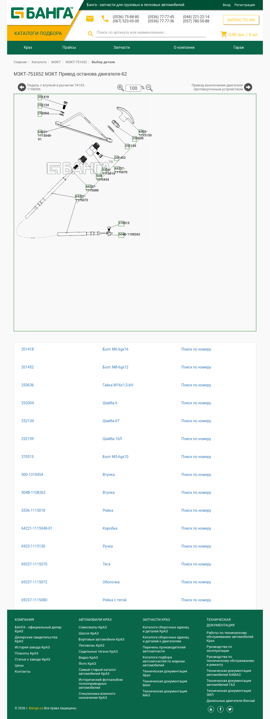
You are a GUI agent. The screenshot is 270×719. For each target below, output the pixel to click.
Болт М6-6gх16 (115, 349)
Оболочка (111, 582)
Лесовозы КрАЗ (91, 645)
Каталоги (39, 62)
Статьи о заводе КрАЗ (32, 659)
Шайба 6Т (111, 421)
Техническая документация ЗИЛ (229, 693)
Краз (28, 47)
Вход (226, 5)
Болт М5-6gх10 (115, 457)
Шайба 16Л (112, 439)
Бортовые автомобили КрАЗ (101, 639)
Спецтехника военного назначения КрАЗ (97, 696)
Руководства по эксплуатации (219, 649)
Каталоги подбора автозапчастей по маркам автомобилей (164, 661)
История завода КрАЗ (32, 647)
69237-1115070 (34, 564)
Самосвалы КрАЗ (93, 627)
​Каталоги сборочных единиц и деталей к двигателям (166, 639)
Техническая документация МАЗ (165, 693)
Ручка (108, 546)
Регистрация (244, 5)
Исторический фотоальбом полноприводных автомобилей (101, 684)
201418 (27, 349)
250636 (27, 385)
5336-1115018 (33, 510)
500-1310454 (32, 474)
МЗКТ (56, 62)
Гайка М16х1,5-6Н (118, 385)
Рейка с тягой (115, 600)
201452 (27, 367)
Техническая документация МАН (165, 683)
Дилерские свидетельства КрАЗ (36, 639)
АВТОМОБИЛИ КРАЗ (95, 620)
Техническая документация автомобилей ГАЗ (229, 683)
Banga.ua (36, 708)
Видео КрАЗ (88, 657)
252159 (27, 439)
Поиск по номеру (196, 349)
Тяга (106, 564)
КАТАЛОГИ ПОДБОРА (38, 33)
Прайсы (69, 47)
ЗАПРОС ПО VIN (241, 20)
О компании (184, 47)
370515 (27, 457)
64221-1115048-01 (36, 528)
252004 (27, 403)
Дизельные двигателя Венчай (231, 701)
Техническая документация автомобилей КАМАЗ (229, 673)
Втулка (109, 474)
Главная (20, 62)
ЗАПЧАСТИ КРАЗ (156, 620)
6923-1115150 (33, 546)
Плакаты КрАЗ (26, 653)
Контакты (23, 671)
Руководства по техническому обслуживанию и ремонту (230, 661)
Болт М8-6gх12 (115, 367)
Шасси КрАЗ (89, 633)
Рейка (108, 510)
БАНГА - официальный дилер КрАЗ (38, 629)
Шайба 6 (110, 403)
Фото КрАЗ (87, 664)
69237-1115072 (34, 582)
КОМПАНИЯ (24, 620)
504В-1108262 (33, 492)
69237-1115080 (34, 600)
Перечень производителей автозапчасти (164, 649)
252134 (27, 421)
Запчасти (122, 47)
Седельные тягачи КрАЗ (98, 651)
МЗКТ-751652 (76, 62)
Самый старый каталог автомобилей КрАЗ (97, 672)
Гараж (239, 47)
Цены (19, 665)
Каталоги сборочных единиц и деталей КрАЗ (166, 629)
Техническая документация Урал (165, 673)
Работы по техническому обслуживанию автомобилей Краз (230, 637)
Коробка (110, 528)
